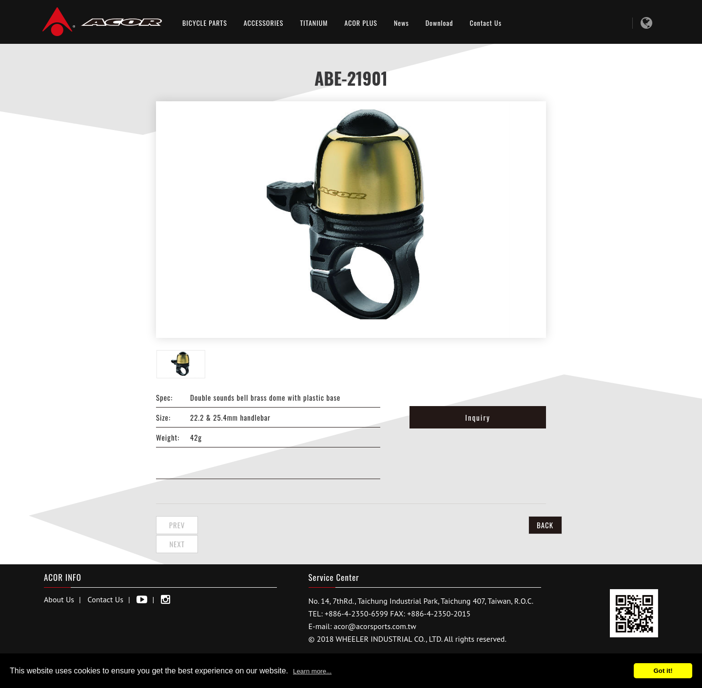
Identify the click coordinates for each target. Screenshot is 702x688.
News (401, 23)
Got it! (662, 670)
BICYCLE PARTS (204, 23)
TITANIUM (314, 23)
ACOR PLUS (361, 23)
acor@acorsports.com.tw (375, 606)
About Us (59, 579)
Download (439, 23)
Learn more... (312, 671)
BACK (521, 525)
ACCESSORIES (264, 23)
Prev (181, 525)
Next (230, 525)
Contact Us (485, 23)
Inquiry (477, 417)
